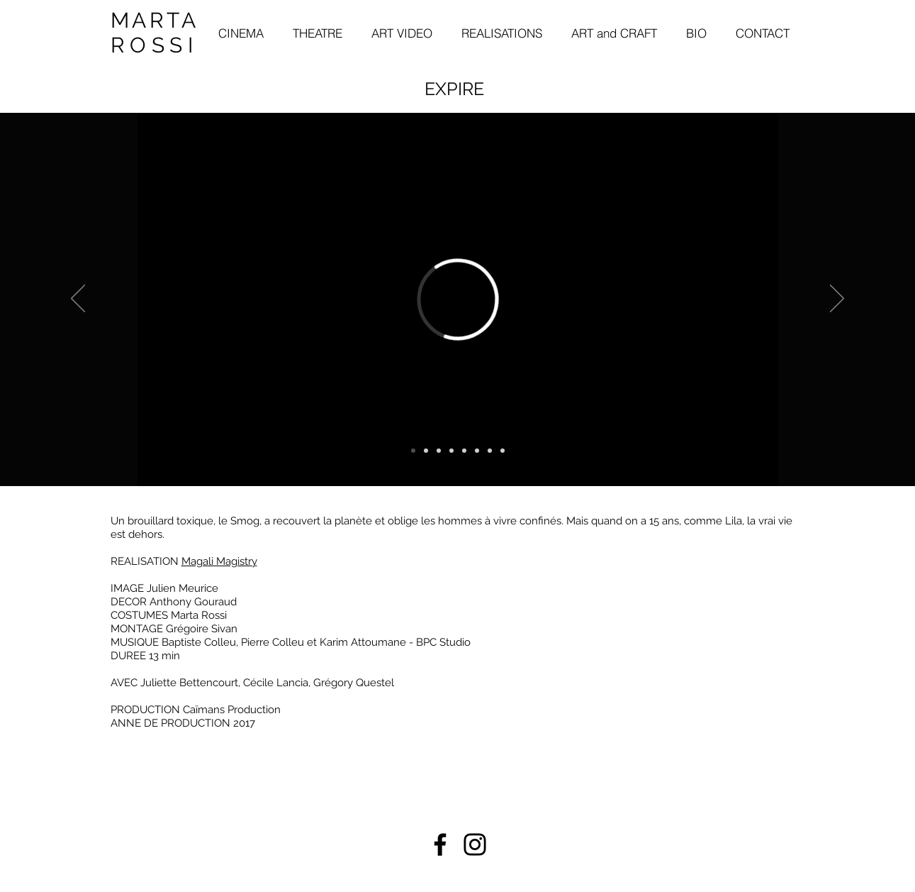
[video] (413, 450)
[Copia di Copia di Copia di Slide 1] (464, 450)
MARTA (155, 20)
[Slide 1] (426, 450)
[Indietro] (78, 299)
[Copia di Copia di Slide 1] (451, 450)
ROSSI (154, 45)
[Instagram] (475, 844)
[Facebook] (440, 844)
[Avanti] (837, 299)
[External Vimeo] (457, 299)
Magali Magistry (219, 561)
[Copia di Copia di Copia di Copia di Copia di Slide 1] (502, 450)
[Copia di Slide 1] (439, 450)
